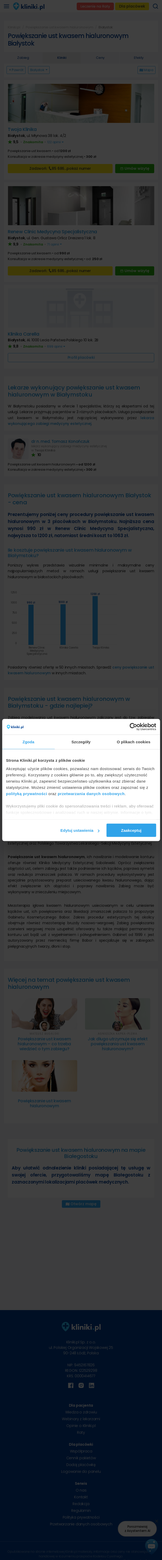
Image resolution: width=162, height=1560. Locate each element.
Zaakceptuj (131, 830)
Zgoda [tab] (28, 742)
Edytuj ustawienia (80, 830)
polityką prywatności (26, 793)
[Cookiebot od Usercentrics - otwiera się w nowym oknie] (133, 727)
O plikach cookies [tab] (133, 742)
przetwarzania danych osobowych (91, 793)
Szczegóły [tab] (81, 742)
